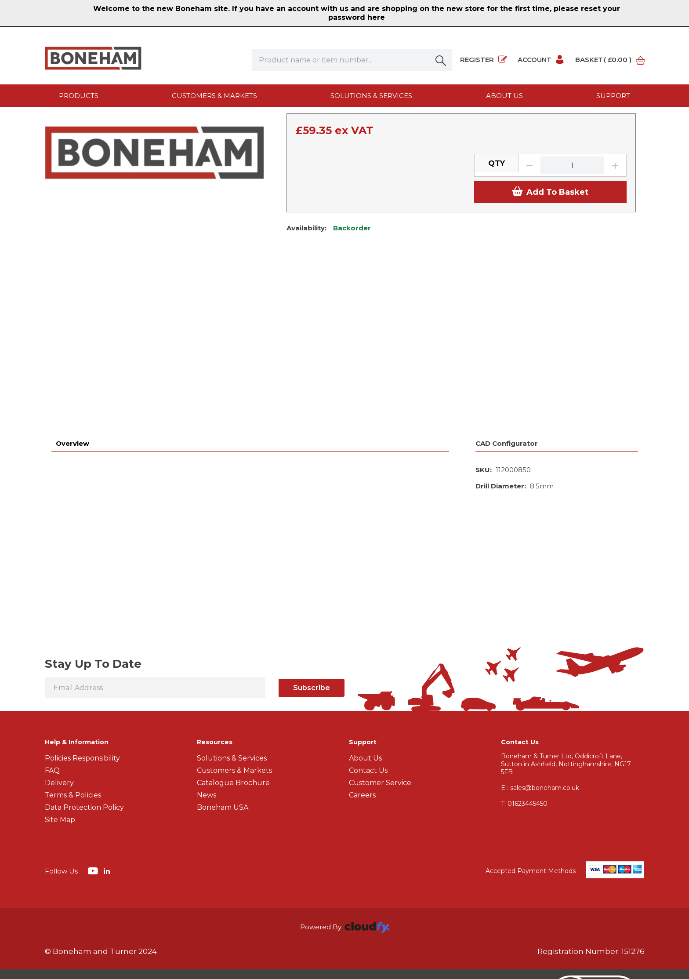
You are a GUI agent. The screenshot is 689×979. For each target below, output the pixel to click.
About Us (365, 702)
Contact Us (368, 714)
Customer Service (380, 726)
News (206, 739)
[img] (94, 814)
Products (78, 95)
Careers (362, 739)
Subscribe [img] (311, 631)
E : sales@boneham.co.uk (540, 731)
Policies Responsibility (82, 702)
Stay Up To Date (93, 608)
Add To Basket (550, 291)
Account (541, 59)
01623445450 (524, 747)
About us (504, 95)
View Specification (316, 198)
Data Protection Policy (84, 751)
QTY (496, 262)
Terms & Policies (73, 739)
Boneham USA (222, 751)
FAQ (52, 714)
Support (613, 95)
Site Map (60, 763)
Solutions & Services (371, 95)
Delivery (59, 726)
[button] (441, 60)
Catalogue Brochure (233, 726)
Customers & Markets (214, 95)
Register (483, 59)
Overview (72, 387)
